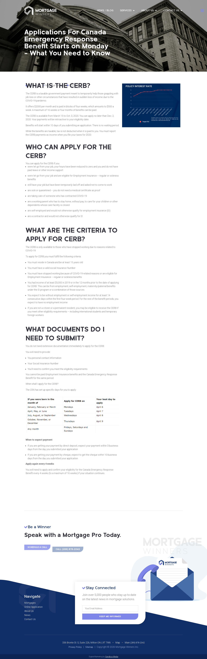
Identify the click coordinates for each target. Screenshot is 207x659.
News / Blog (105, 10)
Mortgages (30, 603)
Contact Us (172, 10)
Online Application (33, 607)
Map (117, 642)
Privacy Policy (75, 647)
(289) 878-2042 (137, 642)
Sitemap (89, 647)
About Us (149, 10)
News (27, 615)
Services (127, 10)
